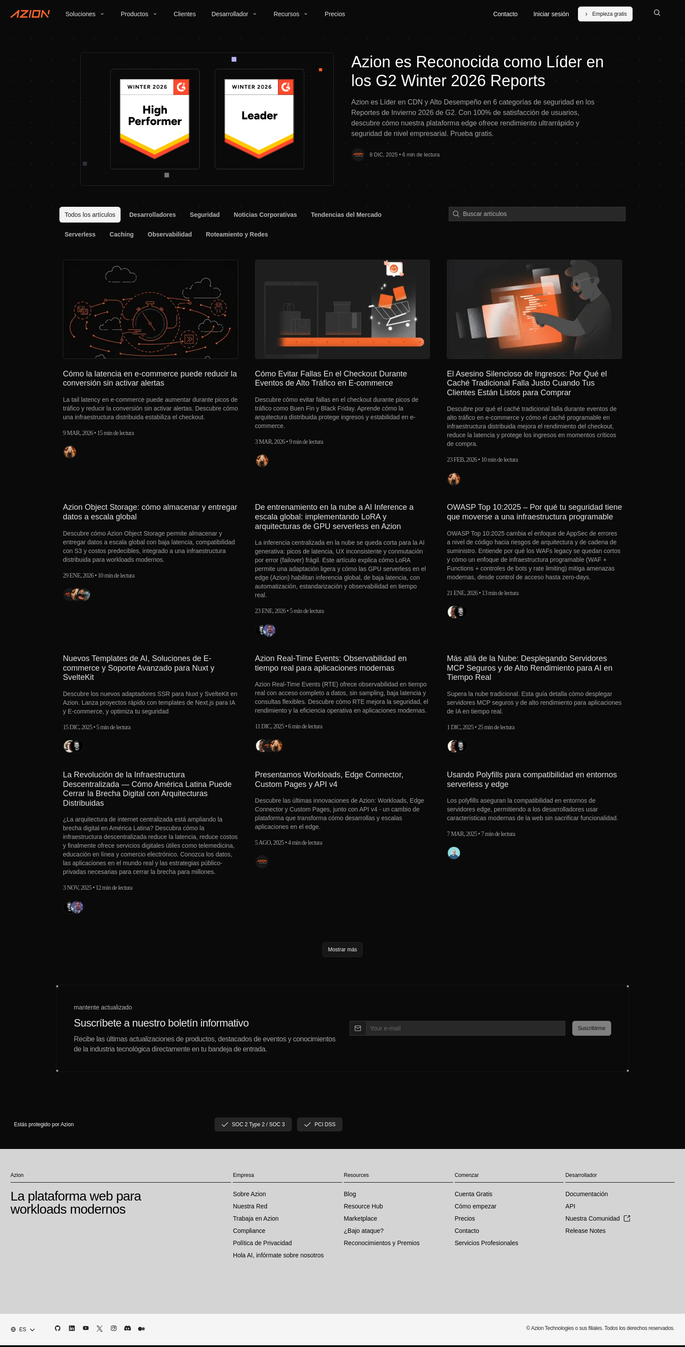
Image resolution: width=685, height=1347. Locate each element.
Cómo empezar (476, 1207)
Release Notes (585, 1232)
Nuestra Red (250, 1207)
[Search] (657, 14)
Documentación (586, 1195)
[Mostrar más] (342, 950)
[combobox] (20, 1331)
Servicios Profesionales (487, 1244)
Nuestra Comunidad (597, 1220)
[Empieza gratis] (605, 14)
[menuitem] (90, 215)
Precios (465, 1220)
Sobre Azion (249, 1195)
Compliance (249, 1232)
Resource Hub (363, 1207)
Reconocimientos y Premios (382, 1244)
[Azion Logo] (30, 14)
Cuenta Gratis (473, 1195)
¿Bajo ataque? (364, 1232)
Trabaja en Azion (256, 1220)
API (570, 1207)
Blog (350, 1195)
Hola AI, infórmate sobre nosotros (278, 1256)
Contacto (467, 1232)
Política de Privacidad (262, 1244)
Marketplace (360, 1220)
